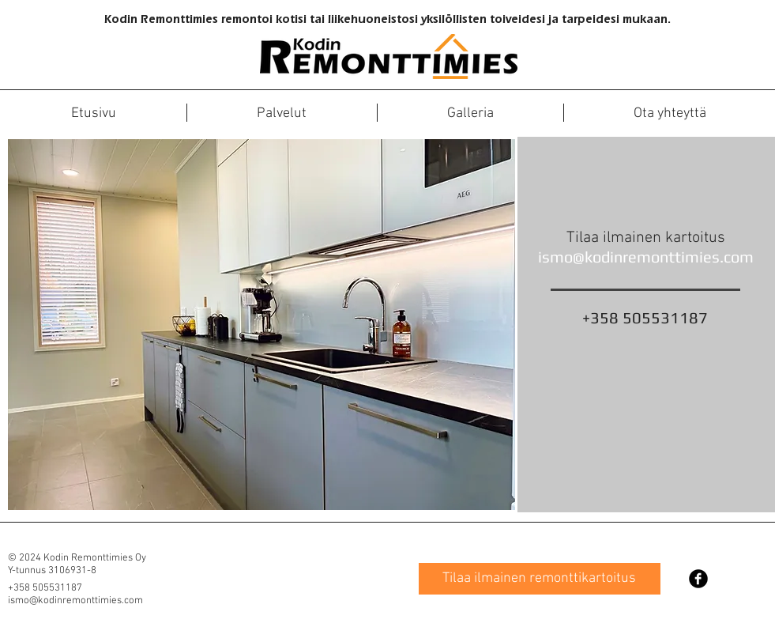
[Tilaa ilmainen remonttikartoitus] (539, 579)
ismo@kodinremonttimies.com (646, 256)
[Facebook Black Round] (698, 578)
